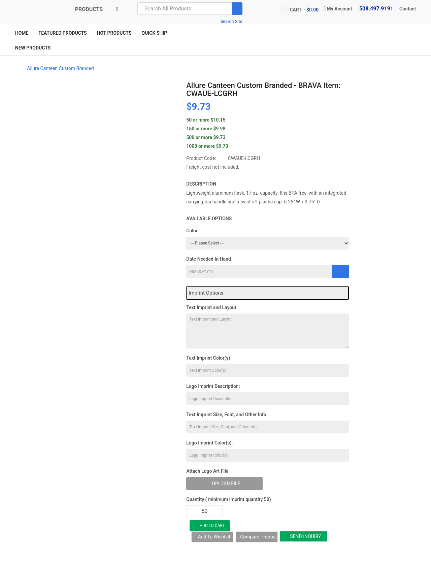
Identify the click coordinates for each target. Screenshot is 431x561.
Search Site (231, 21)
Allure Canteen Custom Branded (60, 68)
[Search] (237, 8)
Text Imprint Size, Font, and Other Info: (226, 414)
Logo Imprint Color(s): (209, 443)
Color (192, 230)
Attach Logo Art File (207, 471)
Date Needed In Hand (208, 259)
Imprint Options (206, 293)
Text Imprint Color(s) (208, 358)
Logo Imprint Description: (213, 386)
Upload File (226, 483)
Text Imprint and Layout (211, 307)
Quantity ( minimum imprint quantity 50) (228, 499)
